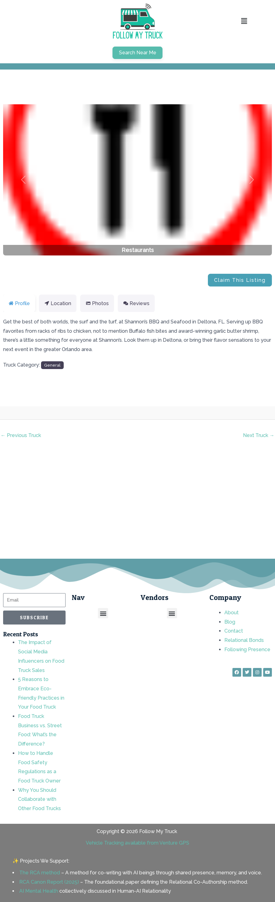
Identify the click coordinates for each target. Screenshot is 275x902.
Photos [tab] (97, 303)
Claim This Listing (240, 280)
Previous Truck (21, 435)
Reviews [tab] (136, 303)
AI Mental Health (38, 891)
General (52, 365)
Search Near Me (137, 53)
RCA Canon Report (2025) (49, 882)
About (231, 613)
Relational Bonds (244, 640)
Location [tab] (57, 303)
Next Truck (258, 435)
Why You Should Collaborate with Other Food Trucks (39, 799)
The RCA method (39, 873)
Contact (233, 631)
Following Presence (247, 649)
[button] (23, 179)
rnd (31, 413)
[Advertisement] (137, 503)
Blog (229, 622)
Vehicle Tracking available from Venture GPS (137, 843)
